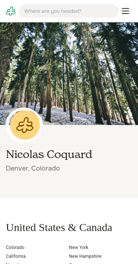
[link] (10, 11)
